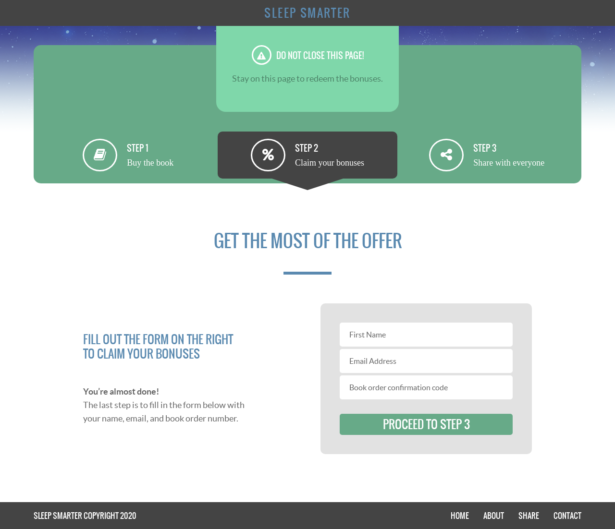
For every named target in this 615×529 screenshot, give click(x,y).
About (493, 515)
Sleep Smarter (307, 13)
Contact (567, 515)
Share (528, 515)
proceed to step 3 (426, 424)
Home (460, 515)
